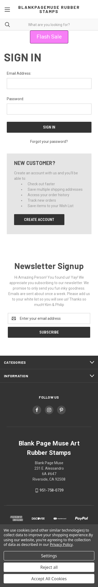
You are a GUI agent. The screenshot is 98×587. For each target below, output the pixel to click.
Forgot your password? (49, 141)
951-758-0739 (52, 490)
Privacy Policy (61, 544)
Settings (49, 556)
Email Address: (19, 73)
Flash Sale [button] (49, 37)
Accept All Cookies (49, 579)
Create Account (39, 219)
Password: (15, 99)
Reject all (49, 567)
